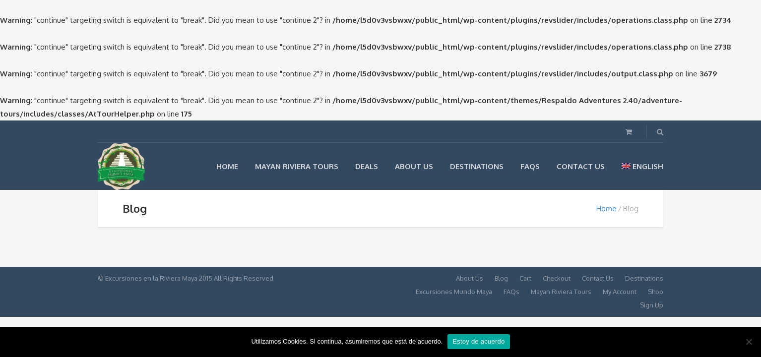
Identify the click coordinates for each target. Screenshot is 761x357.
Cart (525, 278)
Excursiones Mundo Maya (454, 292)
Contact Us (581, 166)
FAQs (530, 166)
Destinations (477, 166)
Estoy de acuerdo (478, 341)
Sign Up (651, 305)
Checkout (557, 278)
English (642, 166)
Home (227, 166)
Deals (366, 166)
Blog (501, 278)
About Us (414, 166)
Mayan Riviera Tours (296, 166)
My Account (619, 292)
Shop (655, 292)
